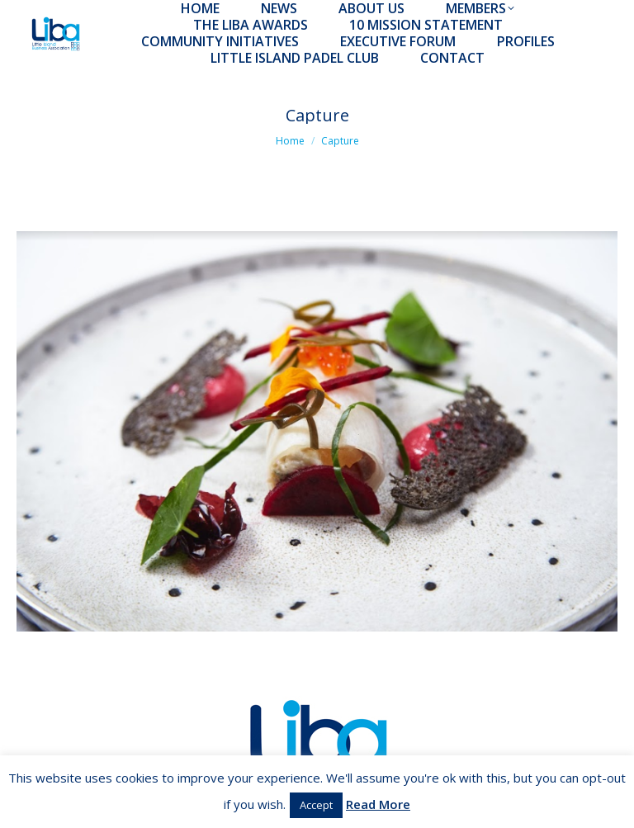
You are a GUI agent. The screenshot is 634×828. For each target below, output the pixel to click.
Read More (378, 804)
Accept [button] (316, 804)
